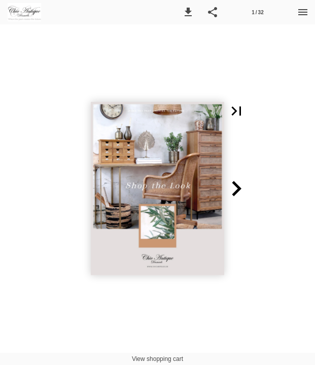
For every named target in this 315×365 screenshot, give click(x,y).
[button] (188, 12)
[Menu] (303, 12)
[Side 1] (257, 12)
